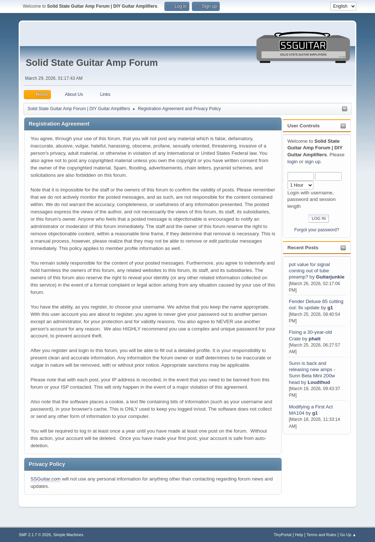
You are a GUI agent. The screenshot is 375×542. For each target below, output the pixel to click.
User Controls (303, 125)
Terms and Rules (321, 534)
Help (299, 534)
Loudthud (319, 382)
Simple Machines (68, 534)
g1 (330, 307)
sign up (312, 161)
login (292, 161)
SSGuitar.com (45, 479)
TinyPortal (282, 534)
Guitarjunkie (330, 277)
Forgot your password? (316, 229)
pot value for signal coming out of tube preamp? (309, 271)
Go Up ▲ (348, 534)
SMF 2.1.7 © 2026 (35, 534)
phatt (315, 338)
